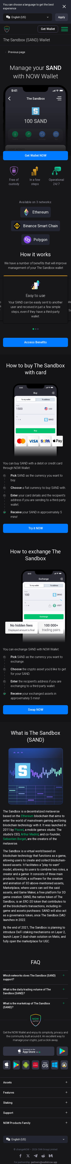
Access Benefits (35, 342)
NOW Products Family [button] (16, 1122)
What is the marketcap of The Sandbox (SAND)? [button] (26, 1005)
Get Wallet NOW (35, 155)
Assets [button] (7, 1082)
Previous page (16, 52)
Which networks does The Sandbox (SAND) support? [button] (29, 977)
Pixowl (19, 830)
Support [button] (8, 1112)
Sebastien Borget (14, 839)
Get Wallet (48, 29)
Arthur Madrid (30, 834)
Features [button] (8, 1092)
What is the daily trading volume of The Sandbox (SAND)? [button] (27, 991)
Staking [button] (7, 1102)
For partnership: (35, 1162)
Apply (61, 17)
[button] (7, 29)
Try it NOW (35, 528)
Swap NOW (35, 709)
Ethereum (27, 816)
